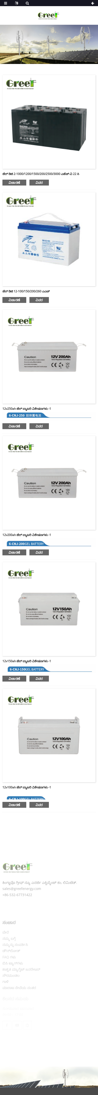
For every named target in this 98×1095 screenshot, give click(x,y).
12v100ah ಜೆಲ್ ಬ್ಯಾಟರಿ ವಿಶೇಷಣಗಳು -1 (26, 787)
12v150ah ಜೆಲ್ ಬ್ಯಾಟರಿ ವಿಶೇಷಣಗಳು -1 (26, 661)
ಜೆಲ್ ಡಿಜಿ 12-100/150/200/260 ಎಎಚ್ (26, 291)
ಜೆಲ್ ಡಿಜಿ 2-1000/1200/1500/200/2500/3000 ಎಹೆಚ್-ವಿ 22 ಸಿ (40, 174)
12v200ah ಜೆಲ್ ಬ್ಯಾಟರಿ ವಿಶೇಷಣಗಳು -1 (26, 535)
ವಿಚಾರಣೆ (14, 182)
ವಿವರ (39, 182)
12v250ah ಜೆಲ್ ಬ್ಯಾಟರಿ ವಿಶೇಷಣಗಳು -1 (26, 409)
